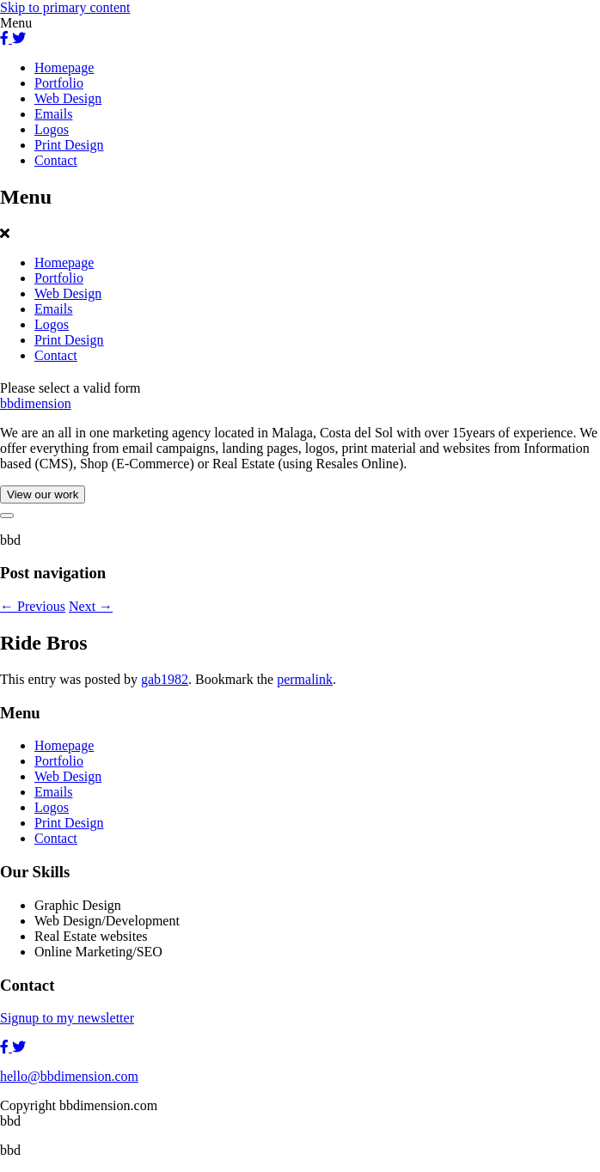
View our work (42, 494)
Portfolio (58, 83)
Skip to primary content (65, 7)
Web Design (67, 98)
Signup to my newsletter (67, 1017)
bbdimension (35, 403)
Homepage (64, 67)
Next (91, 606)
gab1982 (164, 679)
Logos (51, 129)
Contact (55, 160)
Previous (32, 606)
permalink (305, 679)
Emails (53, 114)
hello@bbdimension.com (69, 1076)
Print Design (68, 144)
